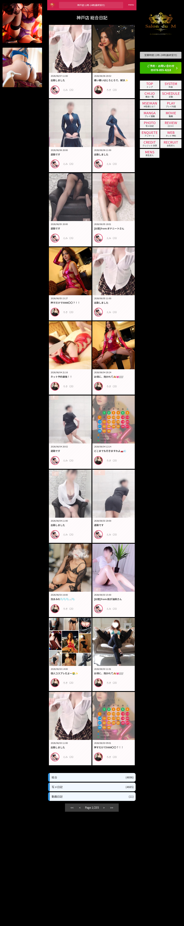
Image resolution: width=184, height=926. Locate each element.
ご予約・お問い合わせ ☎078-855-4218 (160, 68)
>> (111, 808)
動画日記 (93, 796)
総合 (93, 777)
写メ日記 (93, 786)
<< (72, 808)
